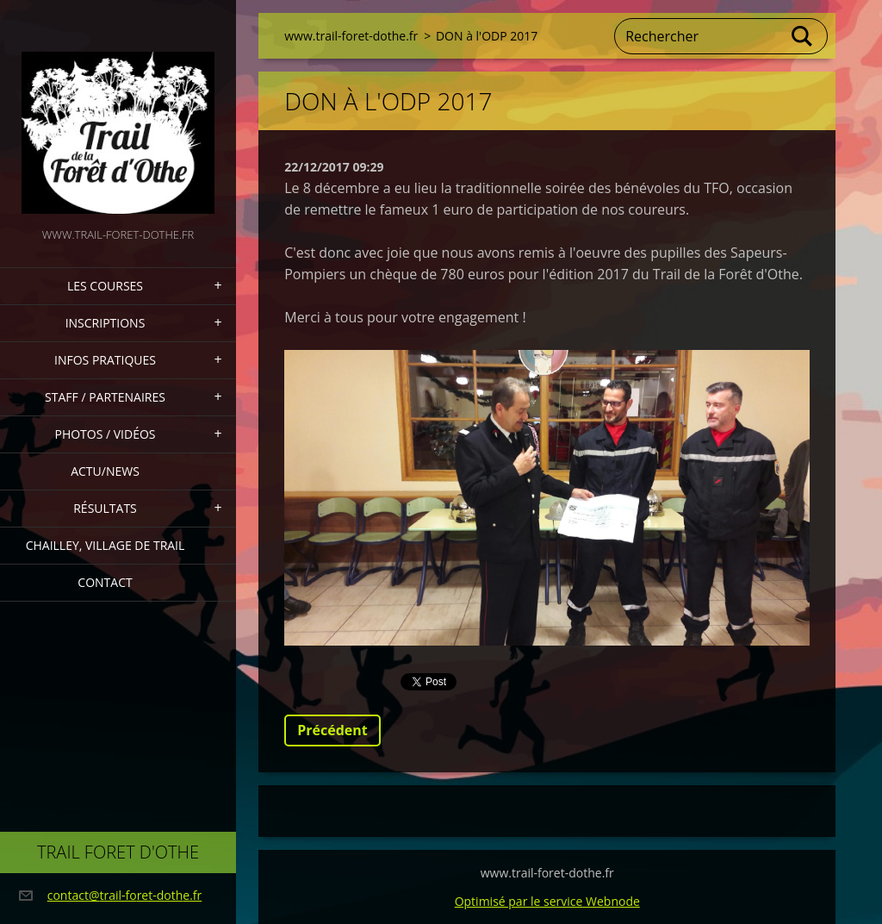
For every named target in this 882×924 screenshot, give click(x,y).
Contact (105, 582)
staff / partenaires (105, 397)
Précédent (332, 730)
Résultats (105, 508)
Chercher (803, 36)
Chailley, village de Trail (105, 545)
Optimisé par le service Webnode (547, 901)
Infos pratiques (105, 360)
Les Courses (105, 286)
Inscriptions (105, 323)
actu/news (105, 471)
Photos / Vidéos (104, 434)
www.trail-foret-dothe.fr (351, 36)
